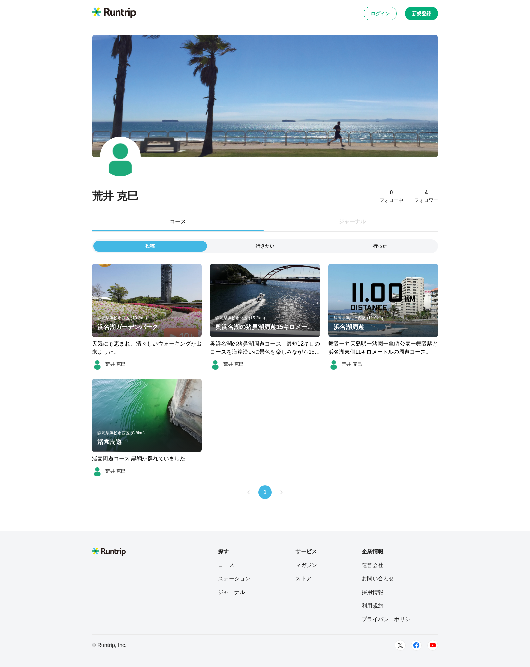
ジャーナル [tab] (352, 221)
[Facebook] (416, 645)
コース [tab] (178, 221)
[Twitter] (400, 645)
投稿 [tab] (150, 246)
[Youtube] (432, 645)
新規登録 (421, 13)
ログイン (380, 13)
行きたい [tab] (265, 246)
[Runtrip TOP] (114, 13)
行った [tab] (380, 246)
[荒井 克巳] (109, 364)
